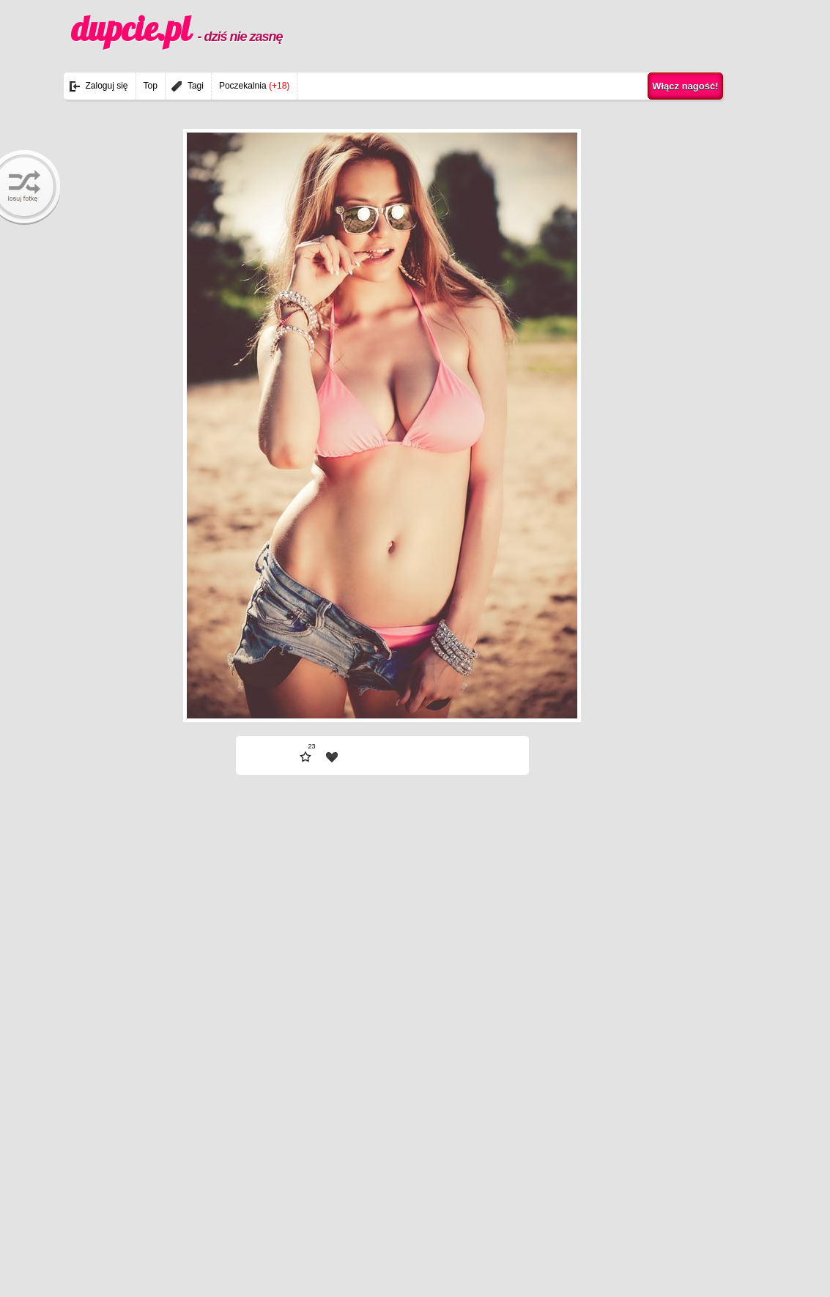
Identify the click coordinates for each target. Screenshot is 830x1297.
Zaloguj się (107, 86)
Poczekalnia (254, 86)
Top (151, 86)
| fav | (332, 757)
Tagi (196, 86)
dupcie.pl (177, 28)
